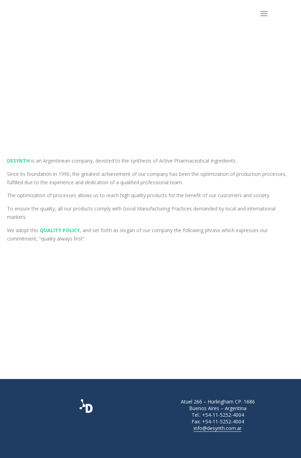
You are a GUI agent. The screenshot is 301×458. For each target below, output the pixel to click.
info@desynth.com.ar (218, 428)
